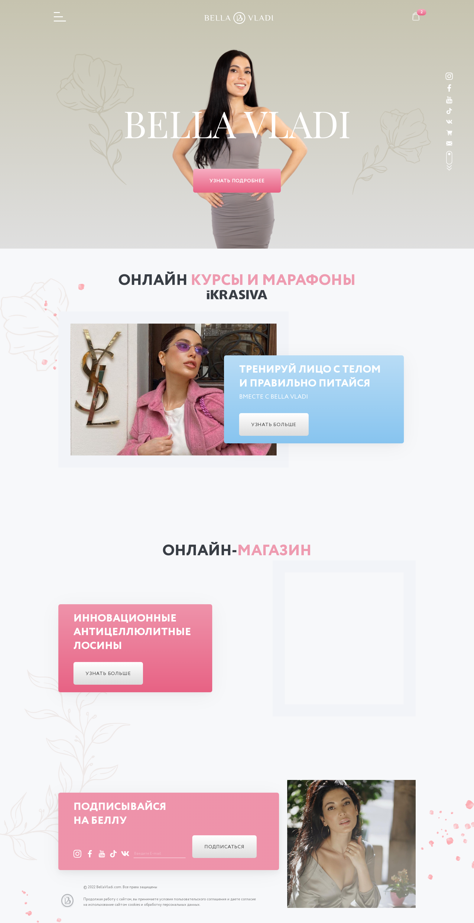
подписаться (224, 846)
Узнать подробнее (237, 181)
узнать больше (273, 424)
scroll (449, 161)
